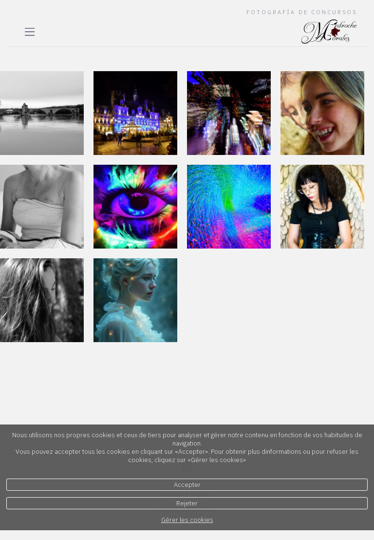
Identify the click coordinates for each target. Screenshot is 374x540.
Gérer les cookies (187, 520)
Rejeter (187, 503)
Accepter (187, 485)
